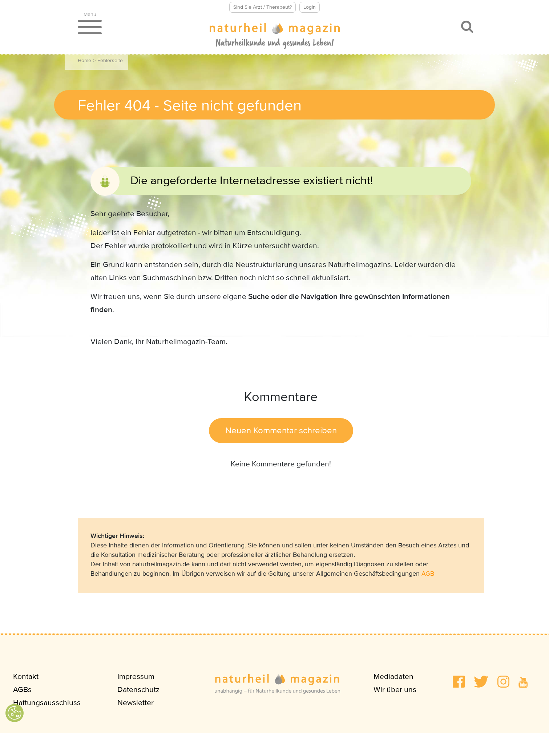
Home (84, 60)
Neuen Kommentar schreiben (281, 430)
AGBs (22, 689)
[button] (459, 682)
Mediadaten (393, 676)
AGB (427, 574)
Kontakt (26, 676)
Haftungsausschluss (47, 702)
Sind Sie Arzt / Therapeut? (262, 7)
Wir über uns (395, 689)
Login (309, 7)
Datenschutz (138, 689)
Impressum (135, 676)
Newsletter (135, 702)
